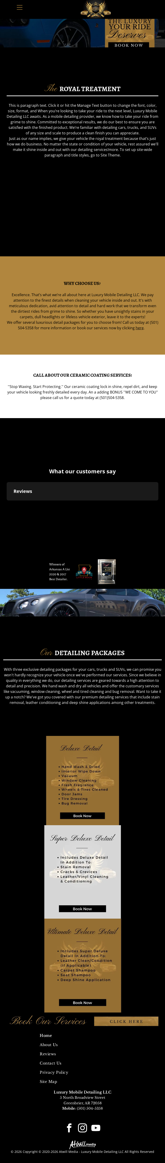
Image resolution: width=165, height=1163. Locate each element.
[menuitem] (82, 1035)
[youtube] (96, 1129)
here (140, 327)
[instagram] (82, 1129)
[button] (6, 505)
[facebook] (69, 1129)
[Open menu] (19, 7)
